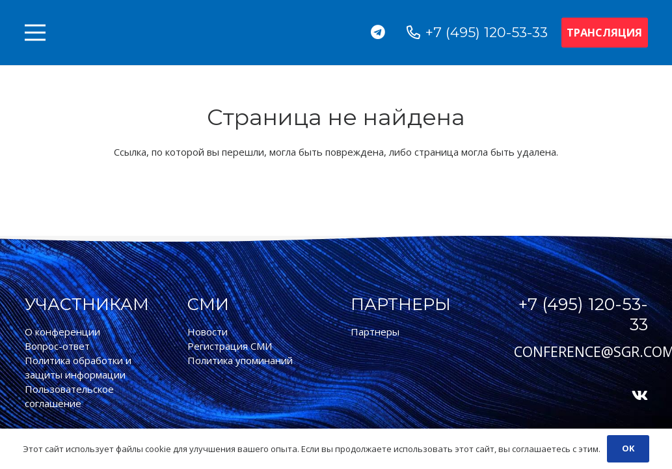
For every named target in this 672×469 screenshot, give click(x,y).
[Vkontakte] (640, 395)
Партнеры (375, 331)
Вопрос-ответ (57, 345)
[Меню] (35, 32)
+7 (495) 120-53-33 (583, 314)
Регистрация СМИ (229, 345)
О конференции (62, 331)
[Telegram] (378, 32)
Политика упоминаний (240, 360)
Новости (207, 331)
